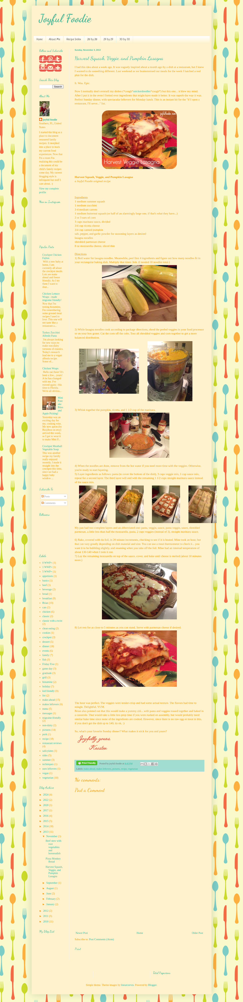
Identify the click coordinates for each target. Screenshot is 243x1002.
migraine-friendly (51, 717)
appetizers (47, 576)
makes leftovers (103, 769)
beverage (47, 589)
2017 (46, 810)
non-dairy (47, 725)
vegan (45, 773)
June (49, 893)
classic (45, 616)
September (52, 882)
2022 (46, 799)
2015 (46, 821)
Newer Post (82, 933)
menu (45, 708)
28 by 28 (92, 39)
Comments (48, 503)
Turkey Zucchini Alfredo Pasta (51, 334)
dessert (46, 641)
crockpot (47, 637)
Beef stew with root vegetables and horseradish (53, 847)
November (52, 836)
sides (45, 755)
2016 (46, 815)
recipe (124, 769)
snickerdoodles (141, 91)
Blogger (152, 985)
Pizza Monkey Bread (53, 860)
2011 (46, 916)
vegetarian (133, 769)
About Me (54, 39)
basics (45, 580)
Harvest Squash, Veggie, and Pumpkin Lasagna (119, 58)
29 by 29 (108, 39)
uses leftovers (49, 768)
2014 (46, 826)
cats (44, 607)
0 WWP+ (47, 562)
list (44, 695)
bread (45, 594)
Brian (45, 603)
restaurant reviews (51, 743)
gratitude (47, 673)
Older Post (197, 933)
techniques (48, 764)
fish (44, 659)
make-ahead (89, 769)
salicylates (47, 750)
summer (46, 759)
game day (47, 668)
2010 (46, 921)
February (51, 898)
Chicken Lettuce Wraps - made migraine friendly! (51, 297)
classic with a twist (52, 620)
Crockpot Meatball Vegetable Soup (52, 448)
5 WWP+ (47, 571)
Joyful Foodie (65, 18)
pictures (116, 769)
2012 (46, 910)
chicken (46, 611)
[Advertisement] (139, 902)
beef (44, 585)
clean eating (48, 628)
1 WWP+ (47, 567)
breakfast (47, 598)
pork (44, 734)
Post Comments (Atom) (101, 939)
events (45, 650)
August (50, 888)
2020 (46, 805)
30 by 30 (125, 39)
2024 (46, 794)
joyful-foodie (50, 119)
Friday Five (48, 664)
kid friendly (48, 691)
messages (47, 713)
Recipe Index (74, 39)
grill (44, 677)
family (45, 655)
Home (40, 39)
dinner (45, 646)
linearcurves (127, 985)
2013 (46, 831)
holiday (46, 686)
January (50, 904)
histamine (47, 682)
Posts (45, 496)
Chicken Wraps (50, 368)
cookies (46, 632)
